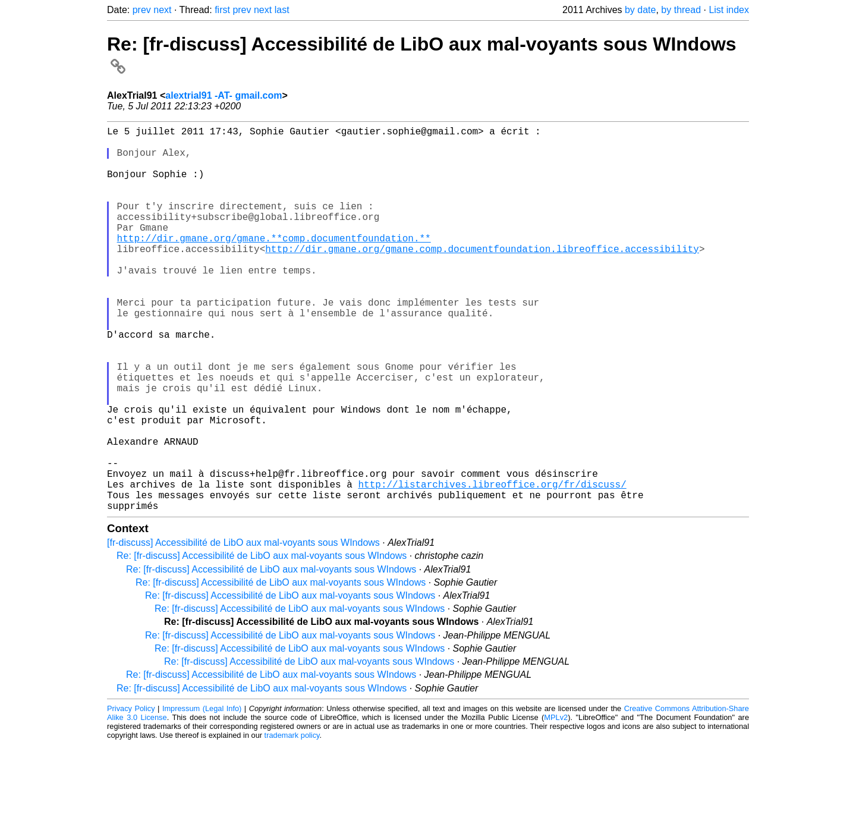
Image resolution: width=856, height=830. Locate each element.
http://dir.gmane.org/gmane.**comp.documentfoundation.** (274, 264)
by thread (681, 10)
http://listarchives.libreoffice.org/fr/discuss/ (492, 564)
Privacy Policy (131, 794)
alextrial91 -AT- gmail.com (223, 95)
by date (640, 10)
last (282, 10)
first (222, 10)
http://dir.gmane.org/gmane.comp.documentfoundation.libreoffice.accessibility (482, 277)
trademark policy (292, 820)
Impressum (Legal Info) (201, 794)
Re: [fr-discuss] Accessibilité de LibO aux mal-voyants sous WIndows (262, 641)
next (162, 10)
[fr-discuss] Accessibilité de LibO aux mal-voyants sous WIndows (243, 628)
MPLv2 (556, 802)
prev (142, 10)
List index (729, 10)
